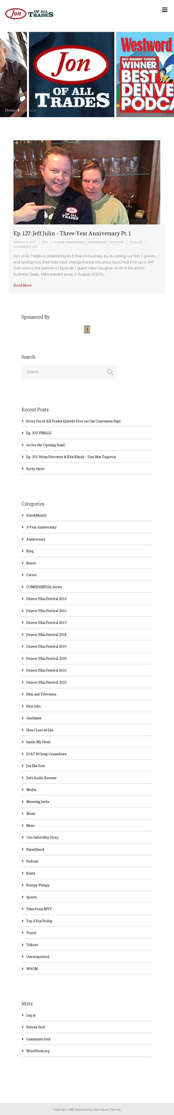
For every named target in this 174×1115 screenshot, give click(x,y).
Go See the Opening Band (45, 444)
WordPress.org (38, 1050)
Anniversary (97, 242)
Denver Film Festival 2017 (46, 622)
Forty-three (35, 468)
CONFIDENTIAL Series (44, 586)
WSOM (32, 968)
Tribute (32, 944)
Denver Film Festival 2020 (46, 658)
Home (10, 109)
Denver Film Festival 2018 (46, 634)
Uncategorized (37, 956)
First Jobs (33, 705)
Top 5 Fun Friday (39, 920)
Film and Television (41, 693)
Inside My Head (38, 741)
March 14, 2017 (25, 242)
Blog (30, 550)
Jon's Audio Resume (41, 777)
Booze (31, 562)
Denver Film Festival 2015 (46, 598)
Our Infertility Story (42, 837)
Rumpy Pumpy (38, 884)
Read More (22, 284)
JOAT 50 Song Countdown (46, 753)
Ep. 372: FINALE (38, 432)
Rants (30, 873)
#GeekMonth (36, 515)
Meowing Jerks (37, 801)
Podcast (116, 242)
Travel (31, 932)
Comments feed (38, 1038)
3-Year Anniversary (70, 242)
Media (31, 789)
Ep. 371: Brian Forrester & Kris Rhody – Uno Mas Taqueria (71, 456)
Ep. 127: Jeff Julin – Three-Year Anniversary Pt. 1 (72, 232)
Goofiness (33, 717)
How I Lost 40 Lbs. (40, 729)
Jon (45, 242)
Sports (31, 896)
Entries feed (35, 1026)
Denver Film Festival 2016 (46, 610)
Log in (31, 1014)
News (30, 825)
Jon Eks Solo (35, 765)
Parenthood (35, 849)
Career (31, 574)
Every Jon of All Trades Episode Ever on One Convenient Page (73, 420)
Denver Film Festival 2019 (46, 646)
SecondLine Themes (107, 1109)
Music (31, 813)
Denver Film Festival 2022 (46, 682)
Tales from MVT (39, 908)
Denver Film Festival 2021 (46, 670)
